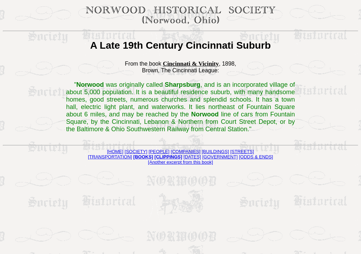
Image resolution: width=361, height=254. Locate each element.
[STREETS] (242, 151)
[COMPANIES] (185, 151)
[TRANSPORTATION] (110, 156)
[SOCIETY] (136, 151)
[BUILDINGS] (215, 151)
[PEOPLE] (158, 151)
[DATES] (192, 156)
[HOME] (115, 151)
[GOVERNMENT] (220, 156)
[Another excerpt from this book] (180, 162)
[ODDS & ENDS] (256, 156)
